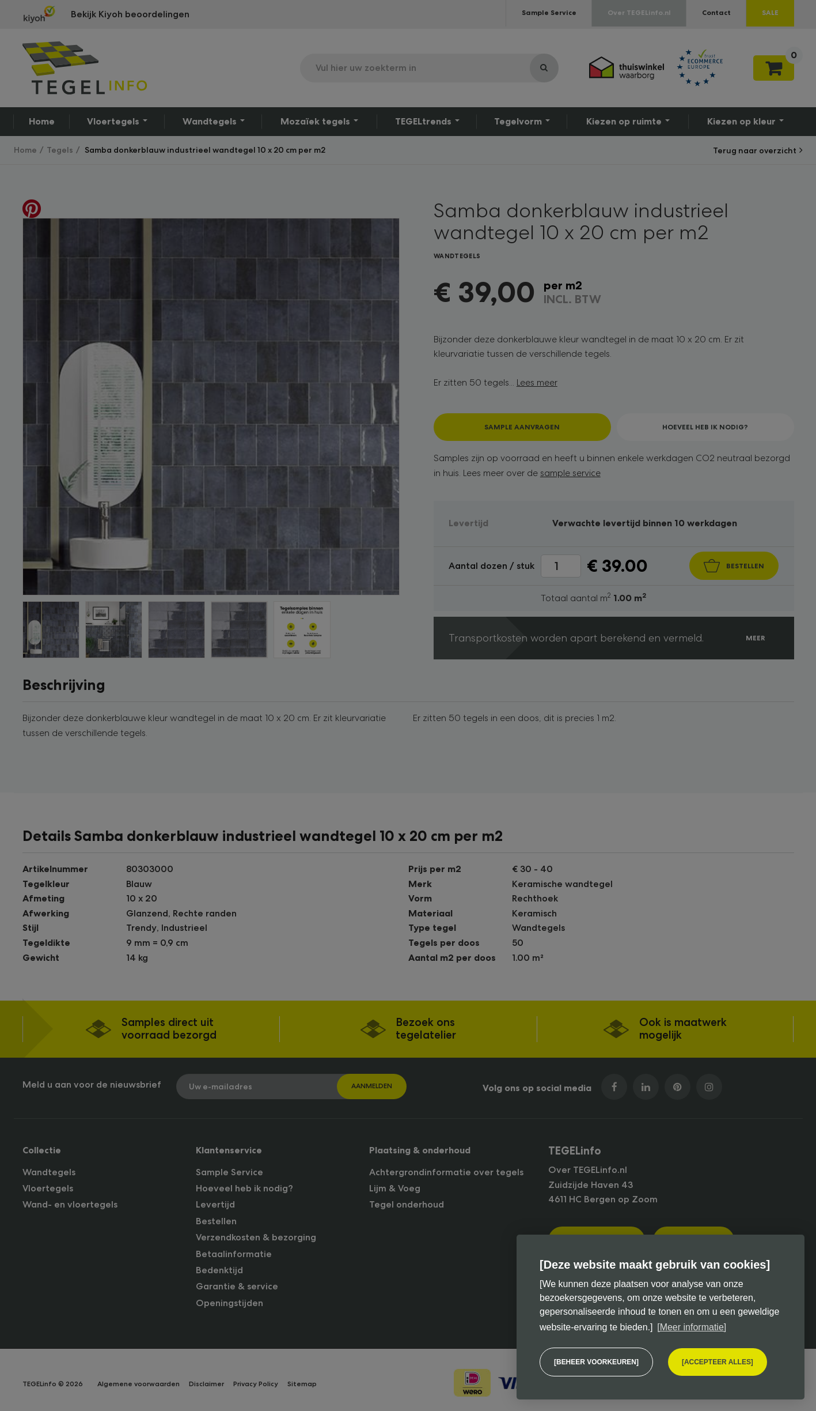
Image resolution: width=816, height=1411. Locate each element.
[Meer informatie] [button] (691, 1327)
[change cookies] (596, 1362)
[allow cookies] (717, 1362)
